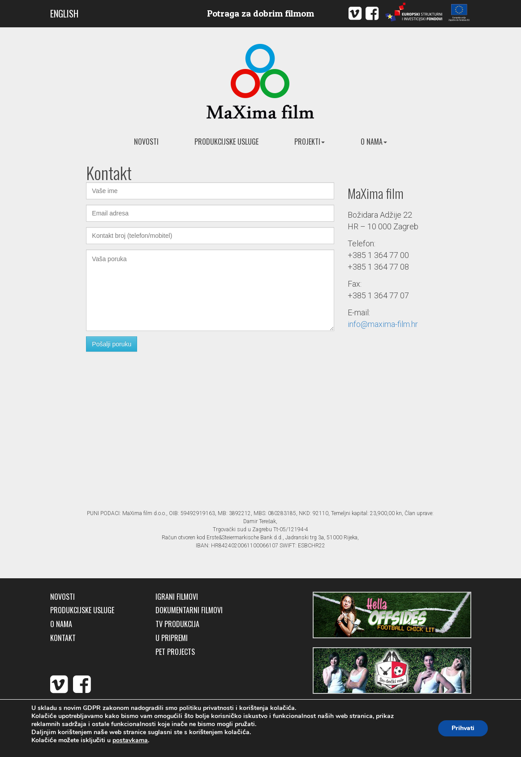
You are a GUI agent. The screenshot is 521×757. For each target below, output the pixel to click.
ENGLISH (64, 13)
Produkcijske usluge (226, 141)
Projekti (309, 141)
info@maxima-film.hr (383, 324)
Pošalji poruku (111, 344)
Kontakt (63, 638)
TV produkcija (177, 624)
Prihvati (463, 728)
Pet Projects (175, 652)
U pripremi (171, 638)
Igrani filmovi (176, 597)
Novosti (146, 141)
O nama (374, 141)
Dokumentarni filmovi (189, 610)
